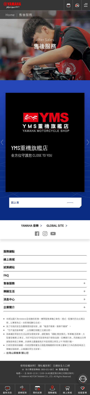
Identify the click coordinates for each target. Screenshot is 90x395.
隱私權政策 (44, 365)
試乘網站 (9, 267)
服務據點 (9, 251)
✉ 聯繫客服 (62, 369)
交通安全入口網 (61, 365)
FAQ (6, 275)
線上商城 (9, 259)
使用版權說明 (27, 365)
